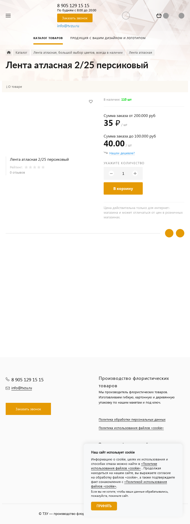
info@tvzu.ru (68, 25)
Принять (104, 505)
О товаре (15, 87)
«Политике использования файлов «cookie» (124, 465)
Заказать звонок (75, 18)
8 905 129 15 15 (73, 5)
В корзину (123, 188)
